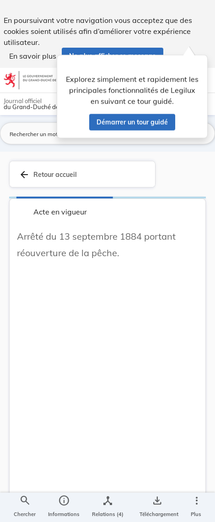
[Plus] (196, 507)
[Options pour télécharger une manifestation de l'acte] (157, 507)
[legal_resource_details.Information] (64, 507)
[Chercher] (25, 507)
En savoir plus (32, 55)
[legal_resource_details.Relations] (108, 507)
